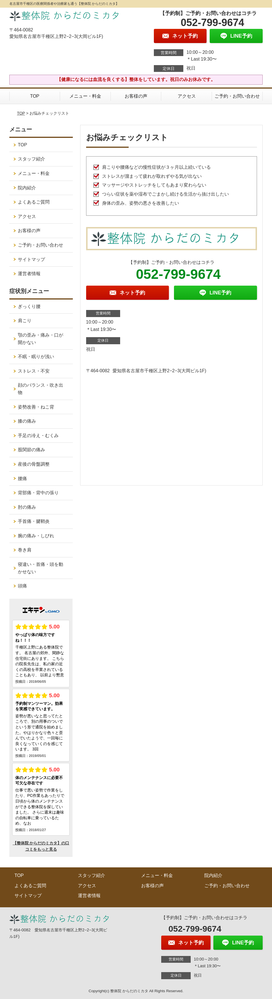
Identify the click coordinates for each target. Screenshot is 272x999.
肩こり (24, 320)
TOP (34, 96)
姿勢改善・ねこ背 (36, 407)
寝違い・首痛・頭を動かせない (40, 568)
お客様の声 (136, 96)
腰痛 (22, 478)
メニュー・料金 (85, 96)
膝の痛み (27, 421)
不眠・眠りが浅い (36, 356)
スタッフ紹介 (31, 159)
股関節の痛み (31, 449)
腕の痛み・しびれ (36, 535)
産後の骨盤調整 (34, 464)
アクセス (187, 96)
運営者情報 (29, 273)
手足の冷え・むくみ (38, 435)
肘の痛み (27, 507)
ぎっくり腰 (29, 306)
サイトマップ (31, 259)
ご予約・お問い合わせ (237, 96)
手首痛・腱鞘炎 (34, 521)
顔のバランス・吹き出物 (40, 389)
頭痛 (22, 585)
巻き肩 (24, 549)
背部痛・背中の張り (38, 492)
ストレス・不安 (34, 371)
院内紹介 (27, 187)
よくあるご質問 (34, 202)
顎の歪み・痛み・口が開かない (40, 339)
